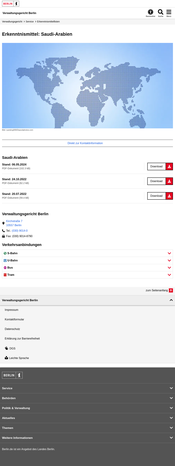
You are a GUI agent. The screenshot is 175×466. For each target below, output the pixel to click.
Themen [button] (7, 428)
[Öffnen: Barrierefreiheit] (151, 13)
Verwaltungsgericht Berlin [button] (20, 300)
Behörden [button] (9, 398)
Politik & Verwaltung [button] (16, 408)
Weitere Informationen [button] (17, 438)
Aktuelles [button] (8, 418)
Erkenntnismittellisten (48, 21)
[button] (87, 253)
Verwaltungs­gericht (12, 21)
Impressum (11, 309)
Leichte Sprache (17, 358)
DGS (10, 348)
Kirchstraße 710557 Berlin (14, 223)
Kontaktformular (14, 319)
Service (30, 21)
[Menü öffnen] (169, 13)
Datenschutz (12, 329)
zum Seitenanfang (157, 290)
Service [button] (7, 388)
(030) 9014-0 (20, 230)
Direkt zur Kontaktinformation (87, 143)
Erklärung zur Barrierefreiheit (22, 338)
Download (156, 166)
